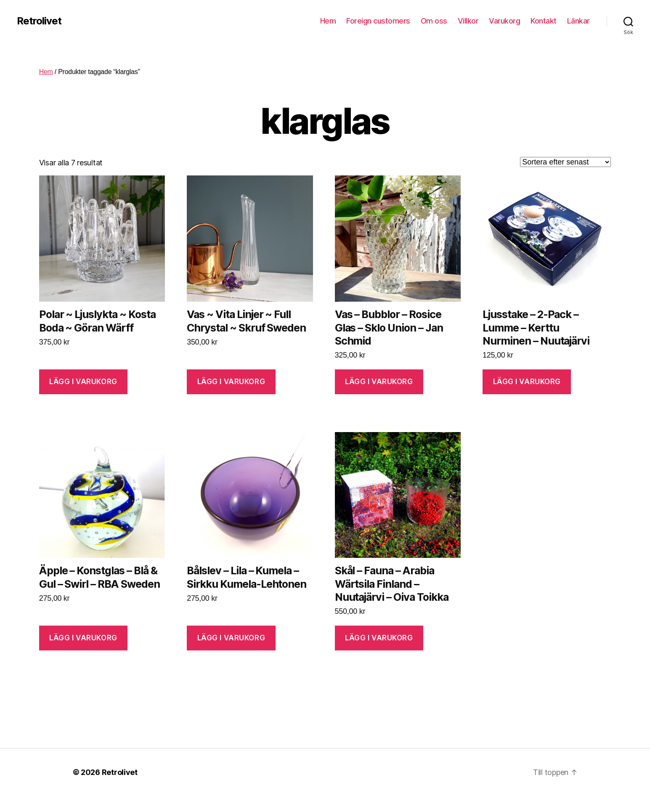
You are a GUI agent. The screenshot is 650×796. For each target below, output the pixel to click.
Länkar (578, 20)
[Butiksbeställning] (565, 162)
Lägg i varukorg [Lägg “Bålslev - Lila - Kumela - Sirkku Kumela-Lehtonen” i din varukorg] (231, 638)
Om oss (434, 20)
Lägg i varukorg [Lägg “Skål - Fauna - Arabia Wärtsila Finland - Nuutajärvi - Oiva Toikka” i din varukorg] (379, 638)
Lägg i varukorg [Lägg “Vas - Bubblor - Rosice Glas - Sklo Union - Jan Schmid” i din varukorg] (379, 381)
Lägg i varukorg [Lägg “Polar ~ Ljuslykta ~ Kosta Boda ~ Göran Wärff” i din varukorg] (83, 381)
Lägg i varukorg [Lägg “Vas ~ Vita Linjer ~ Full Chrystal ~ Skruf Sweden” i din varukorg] (231, 381)
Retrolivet (39, 21)
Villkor (468, 20)
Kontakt (544, 20)
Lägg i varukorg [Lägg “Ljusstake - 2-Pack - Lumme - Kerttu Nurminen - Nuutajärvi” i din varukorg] (527, 381)
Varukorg (504, 20)
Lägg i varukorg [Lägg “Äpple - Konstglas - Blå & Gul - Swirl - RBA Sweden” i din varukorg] (83, 638)
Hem (328, 20)
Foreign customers (378, 20)
